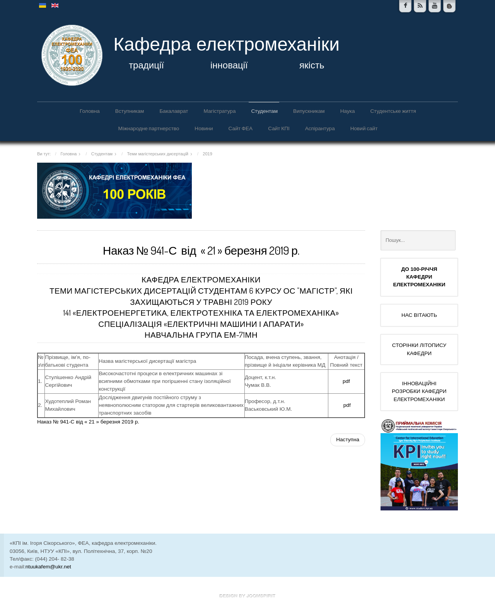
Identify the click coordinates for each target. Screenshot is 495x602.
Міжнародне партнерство (148, 128)
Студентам (264, 110)
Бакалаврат (173, 110)
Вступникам (129, 110)
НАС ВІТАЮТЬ (419, 315)
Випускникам (309, 110)
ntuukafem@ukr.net (48, 567)
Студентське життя (393, 110)
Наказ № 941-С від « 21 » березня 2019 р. (88, 422)
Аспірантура (320, 128)
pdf (346, 381)
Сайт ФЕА (241, 128)
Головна (90, 110)
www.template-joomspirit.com (247, 595)
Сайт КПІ (279, 128)
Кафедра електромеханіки (226, 44)
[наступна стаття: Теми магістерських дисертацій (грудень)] (347, 440)
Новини (204, 128)
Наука (347, 110)
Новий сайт (364, 128)
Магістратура (219, 110)
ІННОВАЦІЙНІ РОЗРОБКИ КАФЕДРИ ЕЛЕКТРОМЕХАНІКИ (419, 391)
